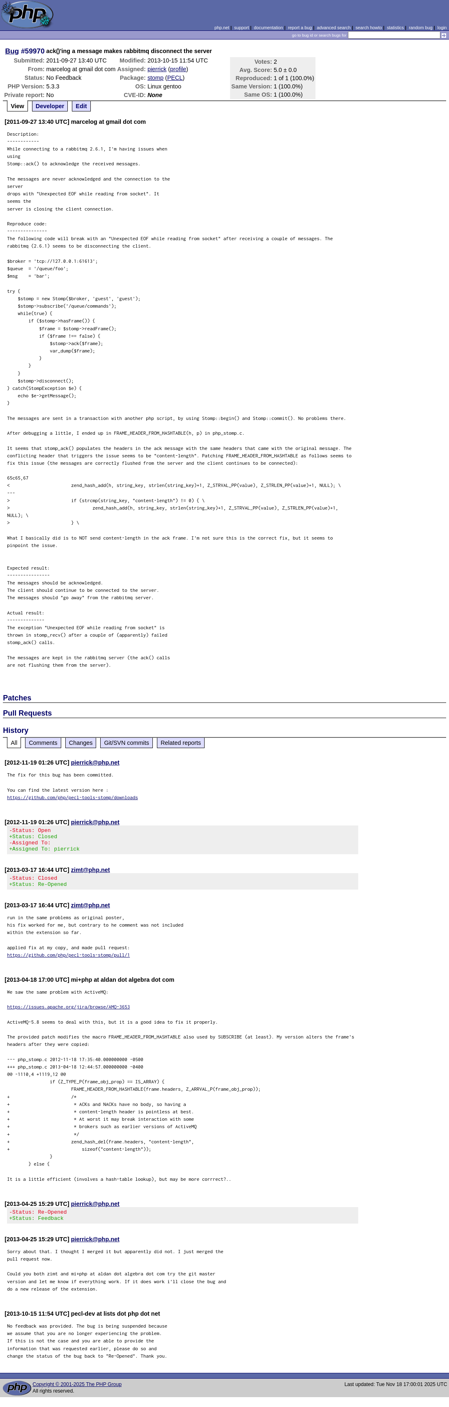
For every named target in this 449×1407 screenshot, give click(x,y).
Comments (43, 742)
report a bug (300, 27)
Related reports (181, 742)
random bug (421, 27)
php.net (221, 27)
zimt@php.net (90, 875)
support (241, 27)
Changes (81, 742)
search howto (368, 27)
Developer (50, 106)
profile (178, 69)
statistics (395, 27)
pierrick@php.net (95, 762)
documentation (268, 27)
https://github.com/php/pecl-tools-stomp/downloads (72, 797)
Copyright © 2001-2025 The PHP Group (77, 1394)
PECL (175, 77)
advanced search (333, 27)
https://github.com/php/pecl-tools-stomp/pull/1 (68, 962)
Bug (12, 51)
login (442, 27)
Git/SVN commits (126, 742)
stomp (155, 77)
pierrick (156, 69)
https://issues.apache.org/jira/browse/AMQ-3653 (68, 1014)
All (14, 742)
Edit (81, 106)
